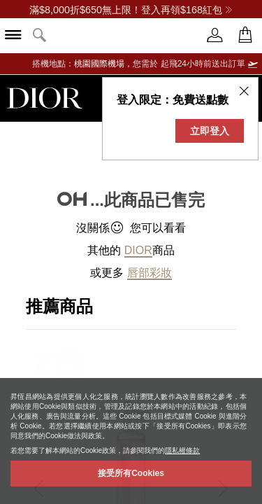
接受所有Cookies (131, 473)
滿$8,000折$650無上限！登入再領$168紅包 (131, 9)
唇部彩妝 (149, 273)
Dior (138, 250)
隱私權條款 (182, 450)
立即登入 (209, 130)
